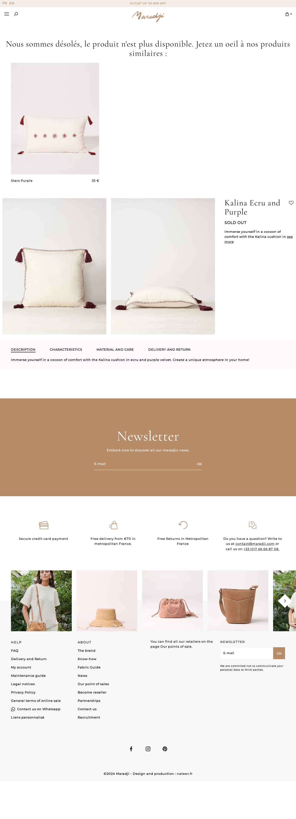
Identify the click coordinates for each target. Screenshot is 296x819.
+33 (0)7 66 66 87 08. (261, 569)
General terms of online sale (36, 700)
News (82, 675)
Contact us (87, 708)
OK (199, 464)
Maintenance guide (28, 675)
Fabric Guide (89, 667)
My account (21, 667)
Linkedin (165, 749)
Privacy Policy (23, 692)
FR (4, 3)
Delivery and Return (29, 658)
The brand (87, 650)
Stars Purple (22, 181)
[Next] (285, 600)
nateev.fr (185, 773)
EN (12, 3)
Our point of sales (93, 683)
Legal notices (23, 683)
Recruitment (89, 717)
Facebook (131, 749)
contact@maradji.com (255, 564)
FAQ (14, 650)
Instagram (148, 749)
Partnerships (89, 700)
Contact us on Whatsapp (39, 708)
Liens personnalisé (27, 717)
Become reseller (92, 692)
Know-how (87, 658)
